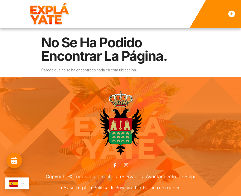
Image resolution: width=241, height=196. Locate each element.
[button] (231, 14)
